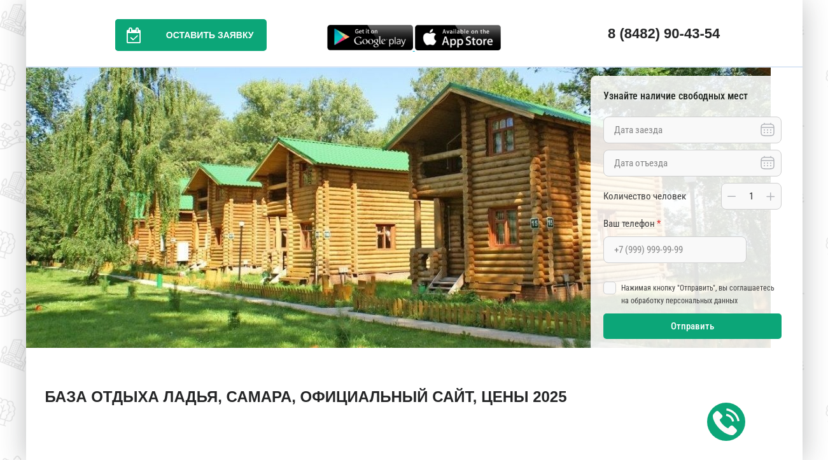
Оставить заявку (184, 35)
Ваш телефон (632, 223)
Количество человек (644, 196)
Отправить (692, 326)
